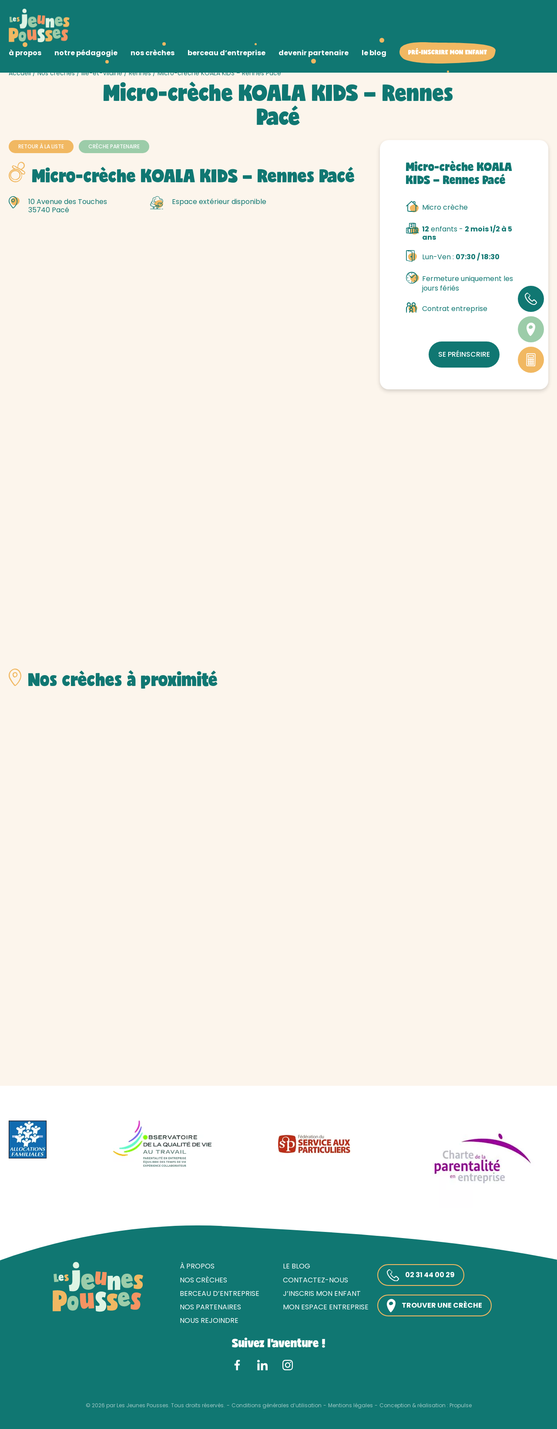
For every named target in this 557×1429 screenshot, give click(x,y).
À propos (197, 1266)
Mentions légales (350, 1405)
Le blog (296, 1266)
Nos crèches (56, 73)
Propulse (461, 1405)
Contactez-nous (315, 1280)
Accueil (20, 73)
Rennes (140, 73)
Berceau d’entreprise (219, 1293)
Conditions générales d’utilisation (277, 1405)
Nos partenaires (210, 1307)
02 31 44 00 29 (421, 1275)
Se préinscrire (464, 354)
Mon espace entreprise (326, 1307)
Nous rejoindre (209, 1320)
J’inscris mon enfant (322, 1293)
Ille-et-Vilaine (101, 73)
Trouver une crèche (434, 1305)
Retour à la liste (41, 146)
